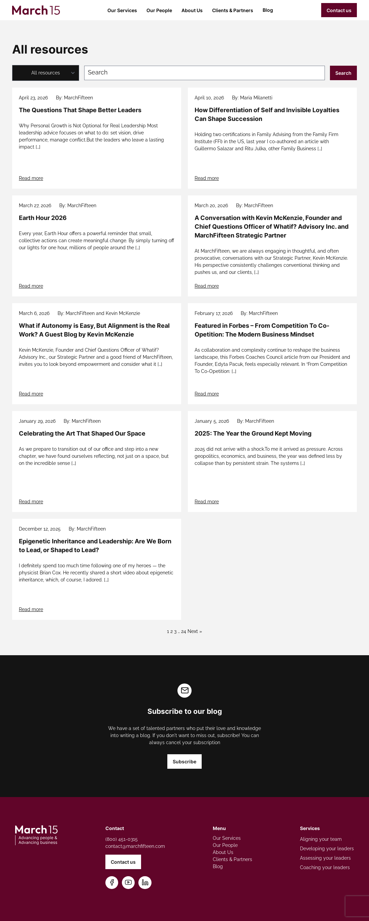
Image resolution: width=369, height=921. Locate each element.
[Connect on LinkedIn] (145, 882)
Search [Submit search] (343, 73)
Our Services (122, 10)
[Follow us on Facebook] (112, 882)
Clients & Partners (232, 10)
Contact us (339, 10)
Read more (31, 178)
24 (183, 631)
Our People (159, 10)
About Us (192, 10)
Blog (268, 10)
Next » (195, 631)
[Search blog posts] (204, 73)
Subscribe (184, 761)
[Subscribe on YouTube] (128, 882)
